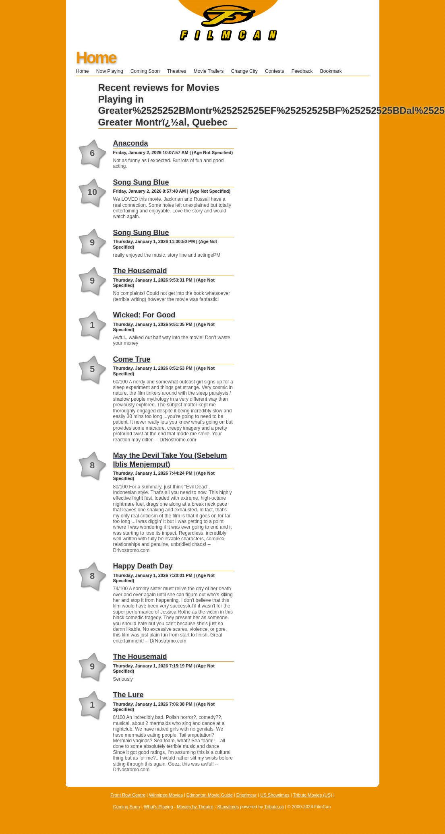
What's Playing (158, 806)
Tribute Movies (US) (312, 795)
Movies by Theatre (195, 806)
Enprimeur (246, 795)
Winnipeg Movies (166, 795)
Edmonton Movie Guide (209, 795)
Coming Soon (145, 71)
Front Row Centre (127, 795)
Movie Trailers (209, 71)
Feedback (302, 71)
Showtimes (228, 806)
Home (96, 57)
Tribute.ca (274, 806)
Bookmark (333, 71)
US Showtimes (274, 795)
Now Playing (109, 71)
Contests (274, 71)
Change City (244, 71)
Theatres (176, 71)
